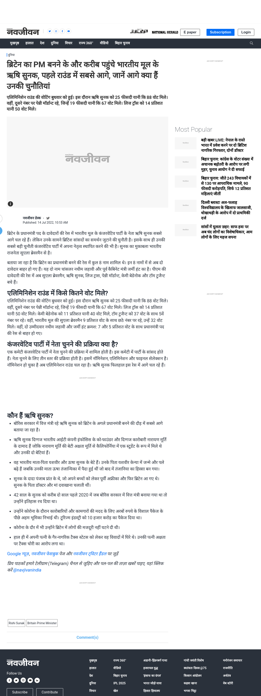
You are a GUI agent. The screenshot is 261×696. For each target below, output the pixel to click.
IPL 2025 (119, 683)
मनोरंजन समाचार (232, 660)
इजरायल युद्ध (150, 668)
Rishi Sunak (16, 623)
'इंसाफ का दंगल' (152, 675)
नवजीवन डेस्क (32, 218)
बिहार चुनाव (120, 675)
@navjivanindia (27, 570)
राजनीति (228, 668)
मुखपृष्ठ (93, 660)
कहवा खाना (190, 683)
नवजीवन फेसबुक (44, 553)
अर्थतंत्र (227, 675)
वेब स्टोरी (228, 683)
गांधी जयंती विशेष (194, 660)
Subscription (220, 32)
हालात (92, 668)
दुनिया (11, 55)
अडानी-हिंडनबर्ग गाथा (155, 660)
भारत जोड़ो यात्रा (152, 683)
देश (91, 675)
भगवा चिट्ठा (190, 691)
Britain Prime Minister (42, 623)
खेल (115, 691)
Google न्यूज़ (18, 553)
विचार (92, 691)
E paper (190, 32)
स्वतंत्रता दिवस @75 (195, 668)
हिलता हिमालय (151, 691)
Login (246, 32)
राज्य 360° (119, 660)
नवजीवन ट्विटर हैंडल (89, 553)
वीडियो (117, 668)
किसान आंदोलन (192, 675)
